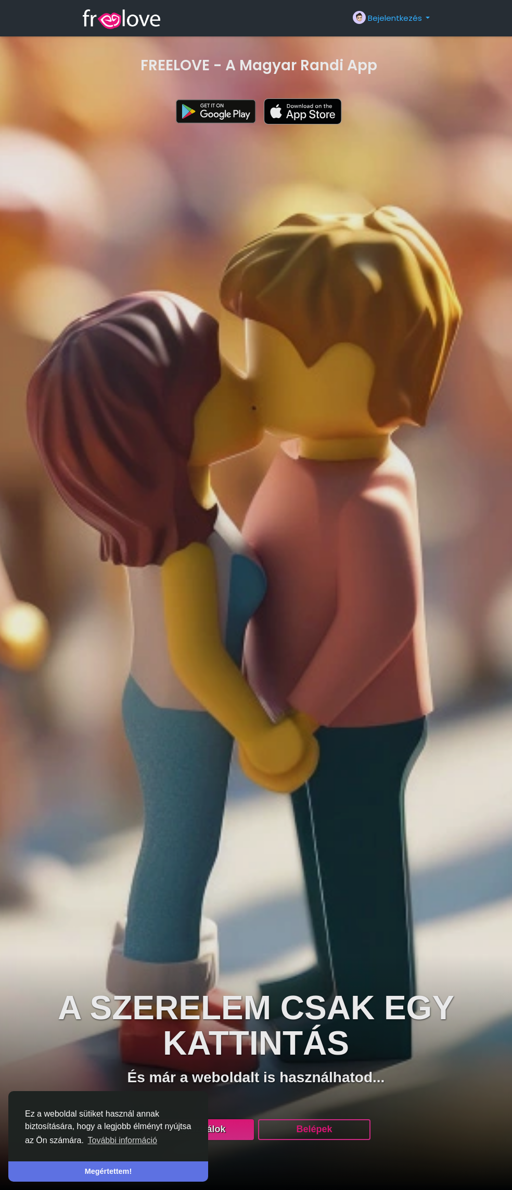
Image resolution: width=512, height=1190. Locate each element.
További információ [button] (122, 1140)
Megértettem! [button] (108, 1171)
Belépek (314, 1129)
